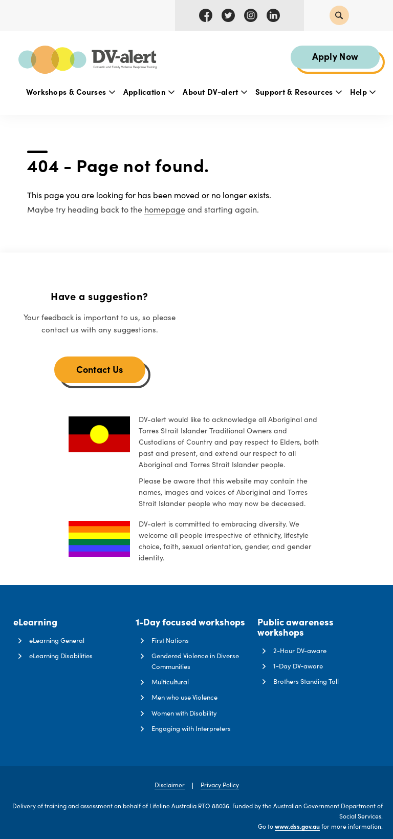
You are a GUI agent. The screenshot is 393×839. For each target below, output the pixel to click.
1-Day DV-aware (298, 665)
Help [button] (363, 91)
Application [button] (149, 91)
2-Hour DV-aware (299, 650)
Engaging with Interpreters (191, 728)
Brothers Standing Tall (306, 681)
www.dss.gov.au (297, 826)
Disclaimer (170, 785)
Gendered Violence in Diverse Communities (195, 661)
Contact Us (99, 369)
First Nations (170, 640)
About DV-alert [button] (215, 91)
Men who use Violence (184, 697)
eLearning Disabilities (61, 655)
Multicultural (170, 681)
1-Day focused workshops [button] (190, 622)
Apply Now (335, 56)
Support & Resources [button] (298, 91)
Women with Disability (184, 713)
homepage (164, 209)
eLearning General (56, 640)
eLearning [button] (35, 622)
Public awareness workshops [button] (295, 627)
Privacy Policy (220, 785)
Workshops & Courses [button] (70, 91)
